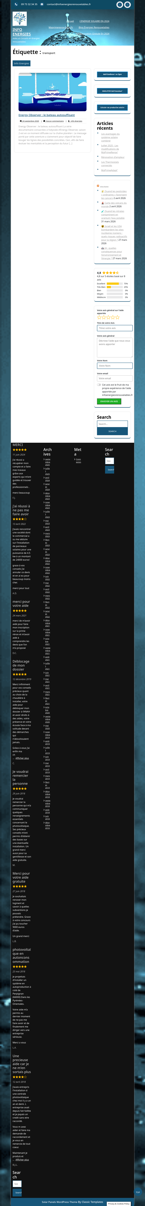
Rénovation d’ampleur (112, 157)
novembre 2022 (47, 570)
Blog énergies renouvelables (94, 27)
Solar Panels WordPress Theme (59, 1202)
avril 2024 (47, 479)
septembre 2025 (47, 462)
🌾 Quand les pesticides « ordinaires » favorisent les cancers (114, 195)
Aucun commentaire (52, 121)
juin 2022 (47, 577)
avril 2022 (47, 590)
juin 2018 (47, 817)
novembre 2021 (47, 632)
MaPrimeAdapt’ (109, 170)
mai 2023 (47, 522)
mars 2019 (47, 777)
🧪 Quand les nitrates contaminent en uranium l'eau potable (112, 215)
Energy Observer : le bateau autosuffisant (47, 115)
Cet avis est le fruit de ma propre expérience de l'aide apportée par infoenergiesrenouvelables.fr (117, 390)
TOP (138, 1192)
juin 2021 (47, 674)
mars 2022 (47, 597)
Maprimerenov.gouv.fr (61, 27)
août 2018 (47, 811)
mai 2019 (47, 764)
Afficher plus (22, 758)
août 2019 (47, 742)
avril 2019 (47, 771)
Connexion (78, 460)
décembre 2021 (47, 623)
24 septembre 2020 (29, 121)
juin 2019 (47, 758)
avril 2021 (47, 686)
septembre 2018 (47, 803)
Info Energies (22, 32)
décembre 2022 (47, 561)
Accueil (70, 21)
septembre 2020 (47, 719)
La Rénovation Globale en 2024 (92, 33)
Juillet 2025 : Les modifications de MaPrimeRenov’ (110, 149)
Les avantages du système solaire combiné (110, 137)
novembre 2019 (47, 735)
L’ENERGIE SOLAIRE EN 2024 (94, 21)
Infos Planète (104, 186)
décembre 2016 (47, 825)
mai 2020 (47, 727)
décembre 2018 (47, 794)
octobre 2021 (47, 641)
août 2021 (47, 658)
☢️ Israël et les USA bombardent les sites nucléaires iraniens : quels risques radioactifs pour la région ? (114, 233)
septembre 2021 (47, 651)
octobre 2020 (47, 710)
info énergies (74, 121)
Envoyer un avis (109, 401)
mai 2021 (47, 680)
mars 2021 (47, 693)
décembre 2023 (47, 496)
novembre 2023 (47, 505)
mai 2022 (47, 584)
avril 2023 (47, 528)
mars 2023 (47, 534)
